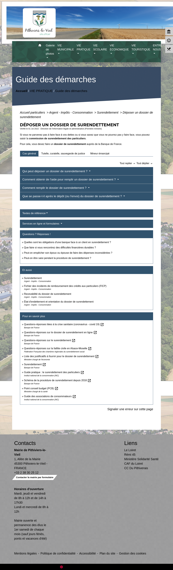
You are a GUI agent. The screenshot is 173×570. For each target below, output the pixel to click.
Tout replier (128, 163)
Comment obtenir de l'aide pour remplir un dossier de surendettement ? (69, 179)
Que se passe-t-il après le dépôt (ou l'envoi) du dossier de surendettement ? (72, 196)
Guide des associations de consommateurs (50, 396)
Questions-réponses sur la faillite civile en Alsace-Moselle (58, 348)
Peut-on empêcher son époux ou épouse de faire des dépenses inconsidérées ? (68, 252)
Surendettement (108, 112)
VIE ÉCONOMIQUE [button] (119, 47)
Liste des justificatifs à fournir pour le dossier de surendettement (61, 356)
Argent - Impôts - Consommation (71, 112)
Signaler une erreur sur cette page (130, 409)
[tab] (29, 154)
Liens (130, 443)
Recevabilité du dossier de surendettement (47, 294)
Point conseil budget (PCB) (41, 388)
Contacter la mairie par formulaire (34, 477)
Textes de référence (34, 213)
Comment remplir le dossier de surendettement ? (54, 187)
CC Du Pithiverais (136, 468)
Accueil (21, 90)
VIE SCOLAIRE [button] (100, 47)
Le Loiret (130, 450)
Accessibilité (87, 553)
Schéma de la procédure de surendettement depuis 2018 (57, 380)
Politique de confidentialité (57, 553)
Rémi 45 (130, 454)
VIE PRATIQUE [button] (84, 47)
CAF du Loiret (133, 463)
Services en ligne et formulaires (41, 223)
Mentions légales (25, 553)
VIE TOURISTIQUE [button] (140, 47)
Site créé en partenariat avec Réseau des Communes (86, 567)
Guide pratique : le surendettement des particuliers (54, 372)
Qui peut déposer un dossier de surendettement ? (55, 171)
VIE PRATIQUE (41, 90)
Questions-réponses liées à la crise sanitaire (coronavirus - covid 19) (64, 324)
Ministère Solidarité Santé (141, 459)
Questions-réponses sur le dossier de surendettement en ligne (60, 332)
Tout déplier (144, 163)
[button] (39, 46)
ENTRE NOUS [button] (157, 47)
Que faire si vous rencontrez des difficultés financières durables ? (60, 247)
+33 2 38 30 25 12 (26, 472)
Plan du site (107, 553)
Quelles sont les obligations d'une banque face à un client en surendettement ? (67, 242)
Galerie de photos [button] (50, 49)
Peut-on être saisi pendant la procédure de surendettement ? (57, 258)
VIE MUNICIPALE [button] (65, 47)
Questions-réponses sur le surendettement (49, 340)
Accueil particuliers (33, 112)
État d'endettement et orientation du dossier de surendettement (59, 301)
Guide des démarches (71, 90)
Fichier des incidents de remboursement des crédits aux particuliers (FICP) (65, 286)
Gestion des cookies (132, 553)
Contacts (25, 443)
